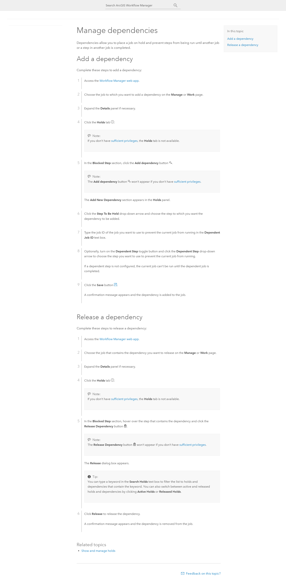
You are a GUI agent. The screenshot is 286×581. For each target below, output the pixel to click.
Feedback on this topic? (203, 573)
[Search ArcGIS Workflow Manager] (139, 5)
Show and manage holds (98, 551)
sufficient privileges (124, 141)
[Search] (175, 5)
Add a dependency (240, 38)
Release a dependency (242, 45)
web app (119, 80)
